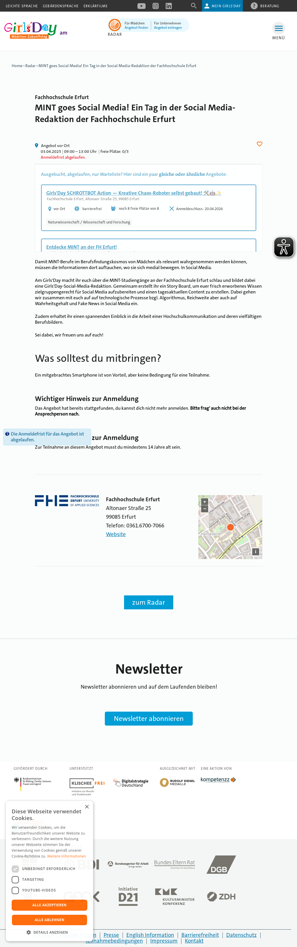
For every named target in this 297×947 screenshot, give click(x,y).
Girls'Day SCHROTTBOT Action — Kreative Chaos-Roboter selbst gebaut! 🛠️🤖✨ (134, 193)
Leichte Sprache (22, 6)
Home (17, 65)
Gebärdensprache (61, 6)
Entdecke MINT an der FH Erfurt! (81, 247)
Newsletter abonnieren (149, 718)
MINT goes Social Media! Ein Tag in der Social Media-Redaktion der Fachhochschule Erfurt (117, 65)
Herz (260, 144)
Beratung (270, 5)
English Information (150, 935)
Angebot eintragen (168, 27)
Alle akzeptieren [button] (49, 905)
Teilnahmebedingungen (114, 940)
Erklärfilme (96, 6)
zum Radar (148, 602)
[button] (49, 932)
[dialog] (49, 871)
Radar (115, 34)
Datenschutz (241, 935)
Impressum (164, 940)
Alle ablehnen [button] (49, 919)
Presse (111, 935)
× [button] (86, 807)
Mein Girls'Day (226, 6)
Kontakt (194, 940)
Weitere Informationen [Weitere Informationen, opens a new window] (66, 856)
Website (116, 534)
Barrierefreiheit (200, 935)
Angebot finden (136, 27)
